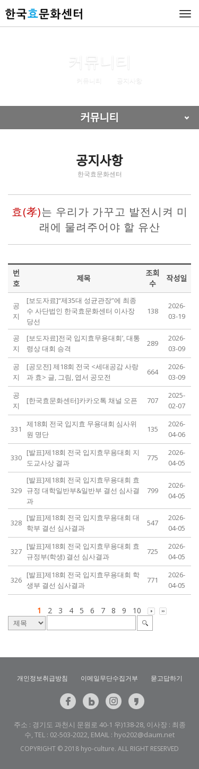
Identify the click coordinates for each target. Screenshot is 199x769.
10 (137, 610)
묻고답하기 (167, 678)
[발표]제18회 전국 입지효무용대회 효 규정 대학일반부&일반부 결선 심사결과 (83, 490)
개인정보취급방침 (42, 678)
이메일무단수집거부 (109, 678)
